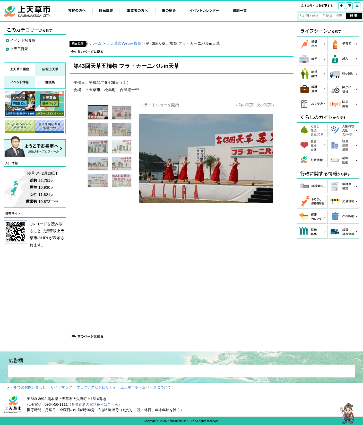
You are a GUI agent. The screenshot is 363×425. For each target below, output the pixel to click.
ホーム (96, 43)
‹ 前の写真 (245, 105)
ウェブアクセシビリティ (96, 387)
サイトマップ (61, 387)
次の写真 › (265, 105)
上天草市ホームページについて (145, 387)
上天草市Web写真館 (123, 43)
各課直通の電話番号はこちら (94, 404)
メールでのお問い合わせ (26, 387)
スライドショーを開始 (159, 105)
